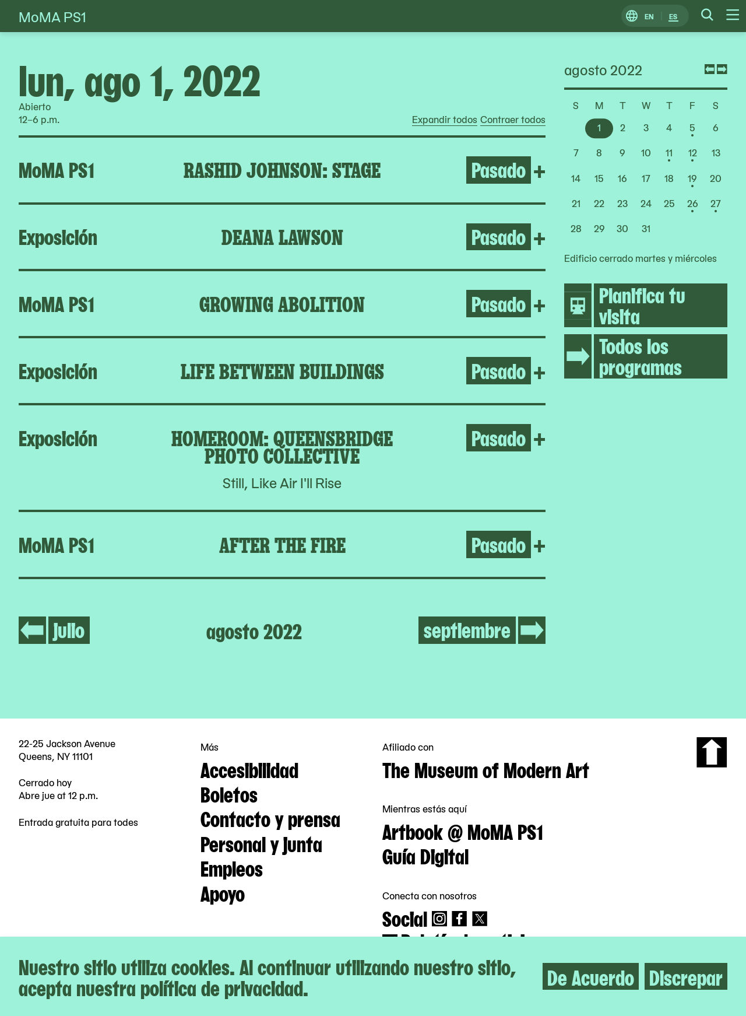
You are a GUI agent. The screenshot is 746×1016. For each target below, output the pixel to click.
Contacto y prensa (270, 818)
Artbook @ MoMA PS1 (462, 830)
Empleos (231, 867)
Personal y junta (261, 843)
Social (404, 917)
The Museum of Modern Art (485, 769)
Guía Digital (425, 855)
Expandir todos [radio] (444, 119)
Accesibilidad (249, 769)
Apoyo (222, 892)
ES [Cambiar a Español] (673, 16)
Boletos (229, 793)
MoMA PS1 (52, 16)
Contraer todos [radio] (513, 119)
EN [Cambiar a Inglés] (649, 16)
